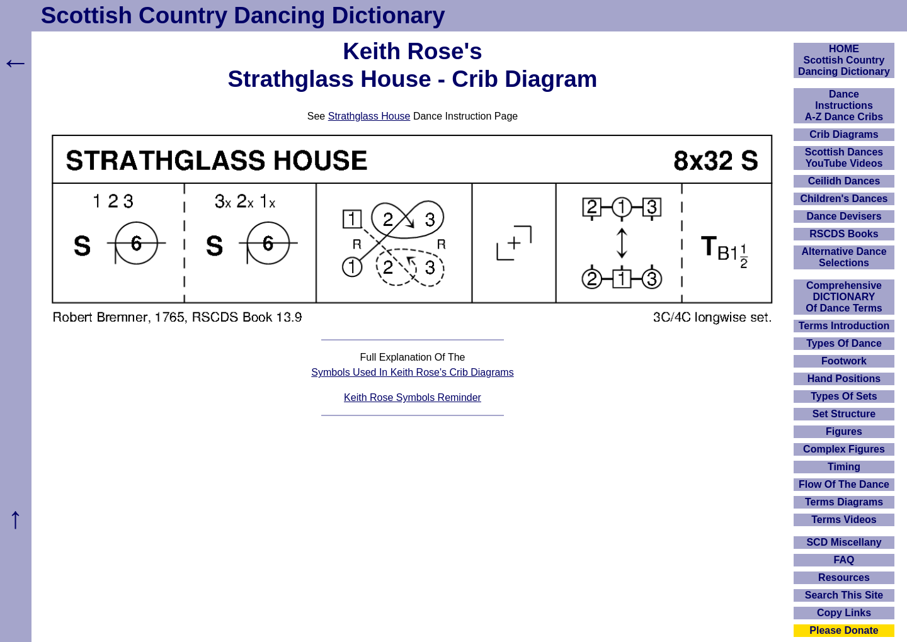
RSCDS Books (843, 233)
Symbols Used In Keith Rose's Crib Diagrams (412, 372)
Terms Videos (843, 519)
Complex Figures (844, 449)
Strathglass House (369, 116)
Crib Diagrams (843, 134)
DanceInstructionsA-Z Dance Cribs (844, 105)
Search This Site (844, 595)
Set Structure (844, 413)
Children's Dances (844, 198)
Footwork (844, 361)
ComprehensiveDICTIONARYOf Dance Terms (844, 296)
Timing (844, 466)
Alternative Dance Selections (843, 257)
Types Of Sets (844, 396)
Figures (844, 431)
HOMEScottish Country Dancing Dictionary (844, 60)
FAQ (844, 560)
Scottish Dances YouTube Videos (844, 158)
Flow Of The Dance (844, 484)
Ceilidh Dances (844, 181)
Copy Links (844, 612)
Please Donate (843, 630)
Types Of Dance (844, 343)
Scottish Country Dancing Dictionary (243, 15)
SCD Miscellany (843, 542)
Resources (844, 577)
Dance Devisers (843, 216)
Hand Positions (844, 378)
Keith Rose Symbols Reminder (412, 397)
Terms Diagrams (844, 502)
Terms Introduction (844, 325)
